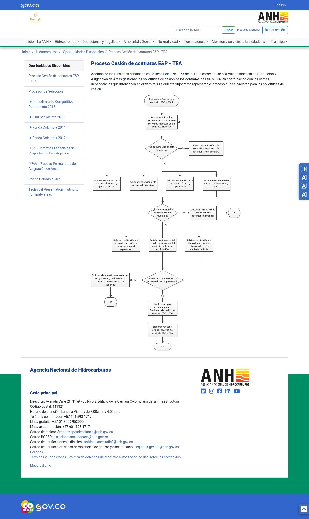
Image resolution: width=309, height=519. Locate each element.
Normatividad (168, 42)
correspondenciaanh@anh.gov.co (88, 432)
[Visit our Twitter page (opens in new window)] (204, 391)
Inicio (30, 42)
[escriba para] (196, 30)
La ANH (43, 42)
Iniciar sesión (275, 30)
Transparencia (194, 42)
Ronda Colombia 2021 (45, 179)
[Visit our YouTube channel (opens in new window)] (236, 391)
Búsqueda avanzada (249, 29)
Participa (278, 42)
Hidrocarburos (65, 42)
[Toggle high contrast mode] (304, 169)
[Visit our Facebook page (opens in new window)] (220, 391)
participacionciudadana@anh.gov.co (80, 437)
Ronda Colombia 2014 (48, 127)
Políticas (36, 452)
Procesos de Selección (46, 91)
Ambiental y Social (137, 42)
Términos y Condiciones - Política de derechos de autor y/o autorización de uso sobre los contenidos (105, 457)
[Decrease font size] (304, 177)
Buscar (228, 30)
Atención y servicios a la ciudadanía (238, 42)
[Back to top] (304, 509)
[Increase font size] (304, 194)
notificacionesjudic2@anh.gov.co (108, 442)
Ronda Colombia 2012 (48, 138)
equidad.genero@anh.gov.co (157, 447)
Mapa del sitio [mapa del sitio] (40, 465)
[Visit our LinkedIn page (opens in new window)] (228, 391)
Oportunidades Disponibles (83, 52)
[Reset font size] (304, 186)
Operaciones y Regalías (100, 42)
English (280, 5)
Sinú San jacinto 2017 (47, 117)
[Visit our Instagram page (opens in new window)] (212, 391)
